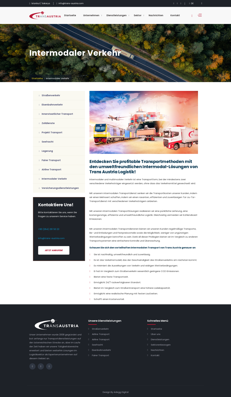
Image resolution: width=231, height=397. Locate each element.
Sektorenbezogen (161, 344)
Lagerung (46, 151)
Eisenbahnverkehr (51, 104)
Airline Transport (50, 169)
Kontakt (175, 15)
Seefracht (46, 141)
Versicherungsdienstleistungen (59, 188)
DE (191, 3)
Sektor (137, 15)
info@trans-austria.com (51, 238)
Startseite (70, 15)
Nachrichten (156, 15)
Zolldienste (47, 123)
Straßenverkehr (49, 95)
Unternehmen (91, 15)
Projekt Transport (50, 132)
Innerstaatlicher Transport (56, 113)
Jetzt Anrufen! (54, 250)
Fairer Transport (50, 160)
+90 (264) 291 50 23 (48, 229)
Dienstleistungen (117, 15)
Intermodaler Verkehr (53, 178)
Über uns (155, 334)
